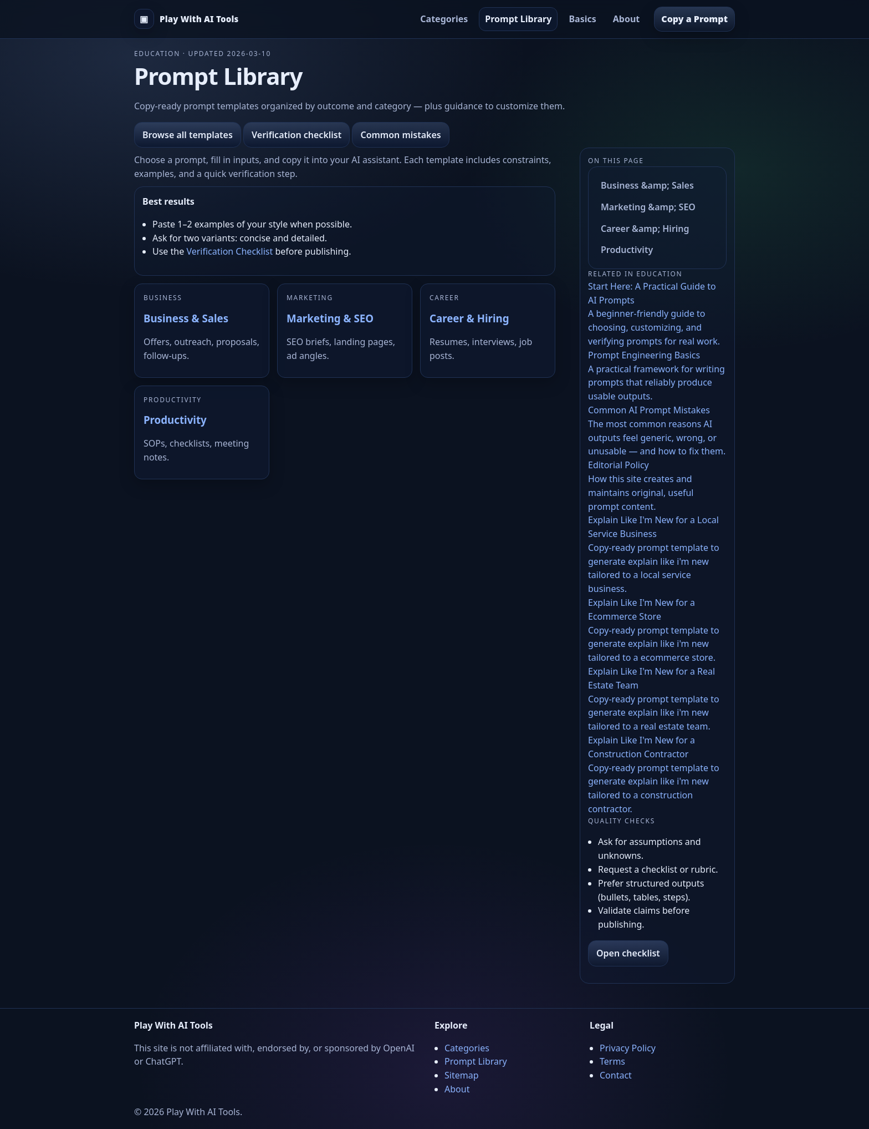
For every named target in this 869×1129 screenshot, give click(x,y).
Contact (616, 1075)
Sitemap (461, 1075)
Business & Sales (186, 318)
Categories (444, 19)
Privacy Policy (628, 1048)
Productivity (175, 420)
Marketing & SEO (330, 318)
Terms (612, 1061)
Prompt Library (518, 19)
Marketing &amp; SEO (648, 207)
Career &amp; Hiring (645, 228)
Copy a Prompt (694, 19)
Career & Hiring (469, 318)
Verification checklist (296, 135)
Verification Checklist (229, 251)
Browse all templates (187, 135)
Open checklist (628, 953)
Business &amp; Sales (647, 185)
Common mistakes (400, 135)
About (626, 19)
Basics (582, 19)
